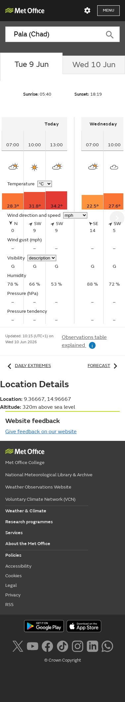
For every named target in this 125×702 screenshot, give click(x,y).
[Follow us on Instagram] (77, 645)
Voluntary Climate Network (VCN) (40, 499)
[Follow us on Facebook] (47, 645)
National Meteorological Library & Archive (49, 475)
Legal (11, 585)
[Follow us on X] (17, 645)
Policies (13, 555)
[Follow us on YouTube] (32, 645)
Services (14, 533)
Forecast (104, 365)
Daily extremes (28, 365)
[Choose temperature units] (44, 184)
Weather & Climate (25, 511)
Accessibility (18, 566)
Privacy (13, 595)
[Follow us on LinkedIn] (92, 645)
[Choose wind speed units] (75, 215)
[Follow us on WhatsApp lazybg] (107, 645)
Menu (108, 10)
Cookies (13, 576)
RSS (9, 604)
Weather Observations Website (38, 487)
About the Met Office (27, 543)
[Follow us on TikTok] (62, 645)
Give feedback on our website (41, 431)
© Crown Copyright (62, 660)
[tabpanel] (38, 220)
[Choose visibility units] (41, 258)
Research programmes (29, 522)
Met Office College (25, 462)
